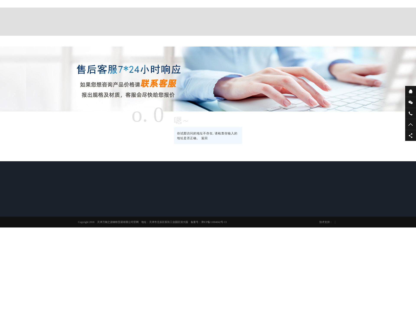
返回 (204, 138)
